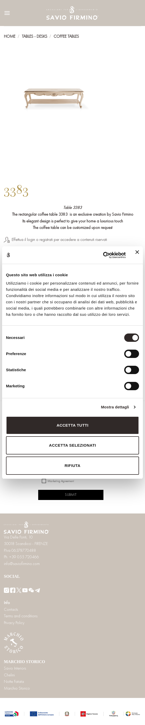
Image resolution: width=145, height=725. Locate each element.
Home (9, 36)
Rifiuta (72, 465)
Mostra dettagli (115, 407)
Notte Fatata (14, 681)
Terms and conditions (20, 616)
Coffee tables (66, 36)
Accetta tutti (73, 425)
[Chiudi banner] (137, 255)
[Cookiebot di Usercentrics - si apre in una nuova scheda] (103, 255)
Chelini (9, 675)
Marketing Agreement (61, 481)
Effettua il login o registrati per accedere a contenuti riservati (59, 239)
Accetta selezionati (72, 445)
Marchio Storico (17, 688)
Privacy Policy (14, 622)
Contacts (11, 609)
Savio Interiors (15, 668)
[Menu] (7, 13)
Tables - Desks (34, 36)
